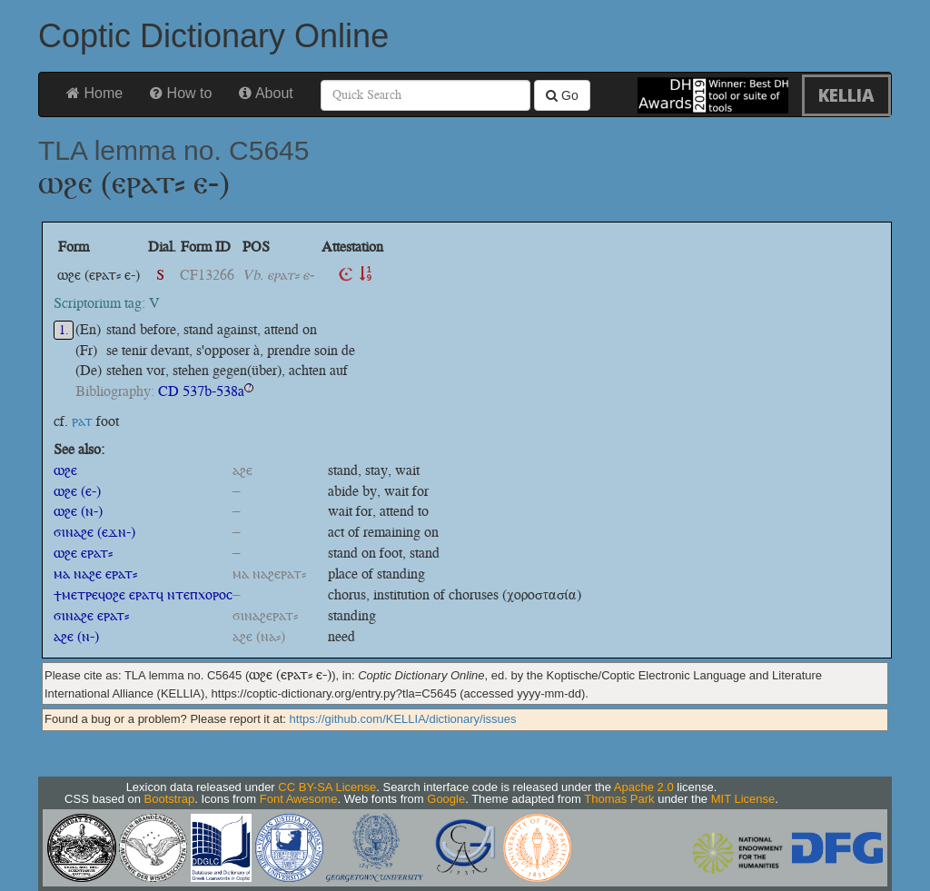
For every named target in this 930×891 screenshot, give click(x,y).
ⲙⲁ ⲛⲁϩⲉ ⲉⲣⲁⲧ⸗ (95, 573)
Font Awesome (299, 799)
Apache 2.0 (644, 787)
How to (181, 93)
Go (562, 95)
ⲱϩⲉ (65, 470)
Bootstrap (169, 799)
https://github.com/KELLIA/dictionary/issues (403, 719)
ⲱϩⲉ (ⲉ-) (77, 490)
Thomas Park (619, 799)
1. (64, 330)
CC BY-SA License (327, 787)
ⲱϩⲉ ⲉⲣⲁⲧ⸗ (83, 552)
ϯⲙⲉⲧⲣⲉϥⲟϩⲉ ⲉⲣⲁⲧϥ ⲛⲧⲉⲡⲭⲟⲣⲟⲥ (143, 594)
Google (446, 799)
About (265, 93)
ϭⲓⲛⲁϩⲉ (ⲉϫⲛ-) (94, 531)
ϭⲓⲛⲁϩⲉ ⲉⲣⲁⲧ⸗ (91, 615)
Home (94, 93)
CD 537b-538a (201, 391)
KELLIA (846, 95)
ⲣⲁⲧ (82, 421)
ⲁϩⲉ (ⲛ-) (76, 636)
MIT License (743, 799)
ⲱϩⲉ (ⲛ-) (78, 510)
